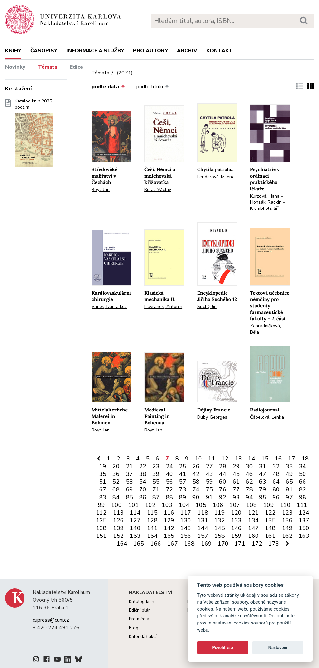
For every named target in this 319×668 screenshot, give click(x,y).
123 (287, 513)
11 (211, 458)
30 (249, 466)
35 (102, 474)
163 (304, 536)
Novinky (15, 67)
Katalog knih (141, 601)
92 (222, 497)
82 (302, 489)
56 (169, 482)
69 (129, 489)
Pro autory (150, 50)
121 (253, 513)
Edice (76, 67)
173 (273, 543)
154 (152, 536)
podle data (108, 86)
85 (129, 497)
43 (209, 474)
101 (133, 505)
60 (222, 482)
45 (236, 474)
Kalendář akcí (143, 637)
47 (262, 474)
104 (184, 505)
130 (185, 520)
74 (195, 489)
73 (182, 489)
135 (270, 520)
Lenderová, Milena (216, 177)
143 (185, 528)
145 (219, 528)
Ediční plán (140, 610)
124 (304, 513)
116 (169, 513)
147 (253, 528)
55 (156, 482)
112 (101, 513)
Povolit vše (222, 647)
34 (302, 466)
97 (289, 497)
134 (253, 520)
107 (234, 505)
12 (224, 458)
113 (118, 513)
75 (209, 489)
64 (276, 482)
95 (262, 497)
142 (169, 528)
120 (236, 513)
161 (270, 536)
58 (195, 482)
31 (262, 466)
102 (150, 505)
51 (102, 482)
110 (285, 505)
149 (287, 528)
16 (278, 458)
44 (222, 474)
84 (116, 497)
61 (236, 482)
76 (222, 489)
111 (302, 505)
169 (206, 543)
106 (218, 505)
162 (287, 536)
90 (195, 497)
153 (135, 536)
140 (135, 528)
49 (289, 474)
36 (116, 474)
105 (201, 505)
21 (129, 466)
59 (209, 482)
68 (116, 489)
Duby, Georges (212, 417)
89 (182, 497)
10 (198, 458)
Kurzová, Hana (265, 196)
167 (172, 543)
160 (253, 536)
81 (289, 489)
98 (302, 497)
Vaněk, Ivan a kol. (109, 307)
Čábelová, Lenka (267, 417)
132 (219, 520)
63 (262, 482)
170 (223, 543)
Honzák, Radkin (266, 202)
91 (209, 497)
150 (304, 528)
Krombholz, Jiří (264, 208)
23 (156, 466)
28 (222, 466)
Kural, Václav (157, 190)
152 (118, 536)
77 (236, 489)
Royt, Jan (101, 190)
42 (195, 474)
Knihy (13, 50)
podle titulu (152, 86)
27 (209, 466)
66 (302, 482)
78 (249, 489)
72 (169, 489)
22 (142, 466)
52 (116, 482)
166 (155, 543)
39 (156, 474)
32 (276, 466)
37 (129, 474)
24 (169, 466)
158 (219, 536)
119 (219, 513)
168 (189, 543)
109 (268, 505)
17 (291, 458)
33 (289, 466)
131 (203, 520)
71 (156, 489)
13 (238, 458)
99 (101, 505)
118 (203, 513)
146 (236, 528)
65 (289, 482)
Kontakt (219, 50)
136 (287, 520)
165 (138, 543)
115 (152, 513)
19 (102, 466)
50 (302, 474)
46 (249, 474)
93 (236, 497)
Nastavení (277, 647)
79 (262, 489)
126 (118, 520)
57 (182, 482)
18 (305, 458)
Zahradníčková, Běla (265, 329)
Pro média (139, 619)
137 (304, 520)
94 (249, 497)
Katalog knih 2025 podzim (34, 135)
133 (236, 520)
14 (251, 458)
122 (270, 513)
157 (203, 536)
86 (142, 497)
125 (101, 520)
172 (257, 543)
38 (142, 474)
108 (251, 505)
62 (249, 482)
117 (185, 513)
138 (101, 528)
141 (152, 528)
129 (169, 520)
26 (195, 466)
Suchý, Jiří (207, 307)
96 (276, 497)
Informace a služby (95, 50)
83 (102, 497)
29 (236, 466)
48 (276, 474)
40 (169, 474)
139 (118, 528)
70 (142, 489)
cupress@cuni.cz (51, 620)
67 (102, 489)
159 (236, 536)
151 (101, 536)
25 (182, 466)
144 (203, 528)
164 (122, 543)
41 (182, 474)
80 (276, 489)
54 (142, 482)
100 (116, 505)
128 (152, 520)
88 (169, 497)
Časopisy (43, 50)
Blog (133, 628)
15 (264, 458)
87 (156, 497)
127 (135, 520)
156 (185, 536)
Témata (47, 67)
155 (169, 536)
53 (129, 482)
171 (240, 543)
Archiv (187, 50)
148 (270, 528)
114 (135, 513)
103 (167, 505)
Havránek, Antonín (163, 307)
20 (116, 466)
